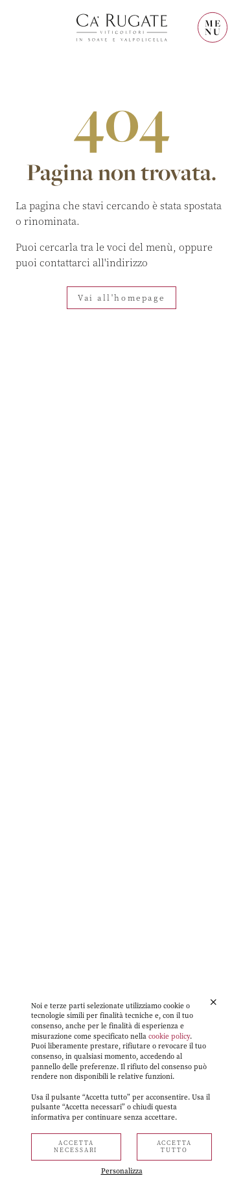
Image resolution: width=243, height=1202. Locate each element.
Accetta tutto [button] (174, 1146)
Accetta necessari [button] (76, 1146)
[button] (213, 1002)
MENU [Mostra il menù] (213, 27)
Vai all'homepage (121, 298)
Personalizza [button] (122, 1171)
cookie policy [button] (169, 1036)
